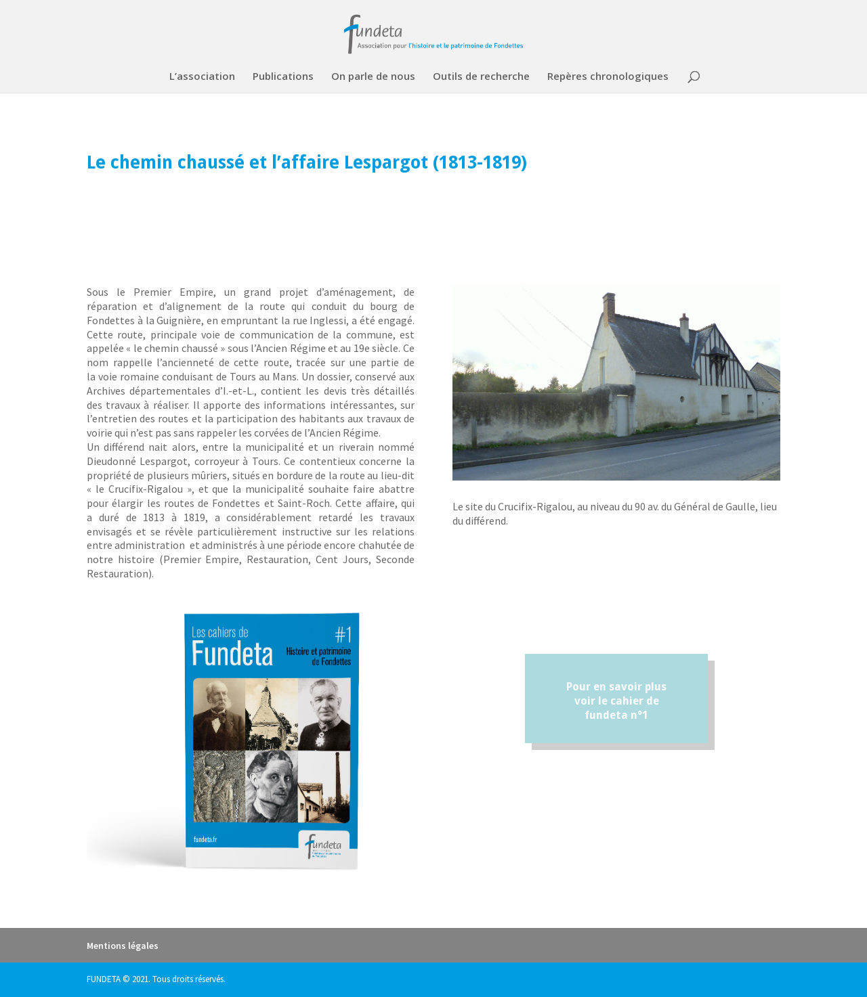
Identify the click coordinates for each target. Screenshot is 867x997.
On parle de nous (373, 77)
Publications (283, 77)
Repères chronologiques (608, 77)
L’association (202, 77)
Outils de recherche (481, 77)
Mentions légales (122, 945)
